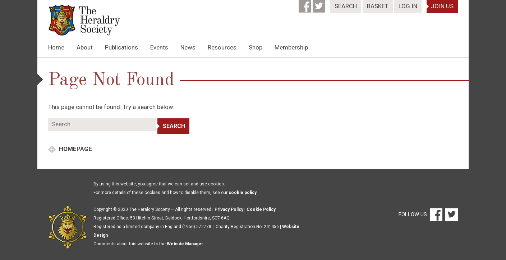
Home (56, 47)
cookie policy (243, 192)
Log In (408, 6)
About (85, 47)
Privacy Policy (229, 209)
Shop (255, 47)
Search (346, 6)
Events (159, 47)
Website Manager (185, 243)
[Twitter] (320, 4)
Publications (121, 47)
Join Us (442, 6)
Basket (377, 6)
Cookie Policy (261, 209)
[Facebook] (306, 4)
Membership (291, 47)
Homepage (75, 148)
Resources (222, 47)
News (188, 47)
